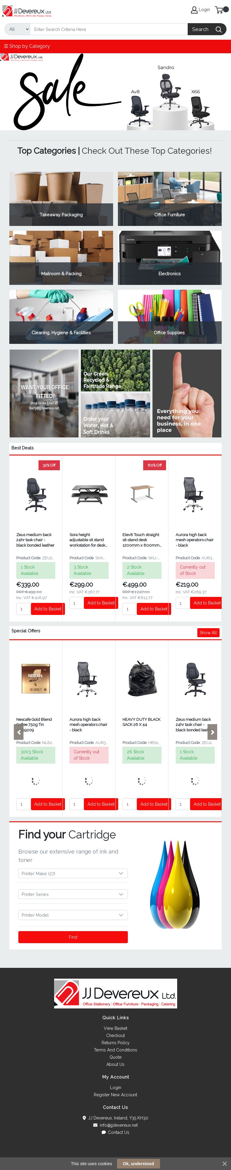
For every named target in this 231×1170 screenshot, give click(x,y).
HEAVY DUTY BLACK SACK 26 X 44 (141, 722)
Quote (115, 1057)
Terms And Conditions (115, 1050)
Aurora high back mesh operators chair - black (195, 540)
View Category (61, 199)
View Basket (115, 1028)
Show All (208, 632)
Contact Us (116, 1132)
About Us (115, 1064)
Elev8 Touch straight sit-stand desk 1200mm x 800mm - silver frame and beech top (140, 540)
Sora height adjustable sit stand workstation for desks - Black (88, 540)
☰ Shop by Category (27, 46)
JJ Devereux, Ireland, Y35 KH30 (116, 1118)
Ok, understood (138, 1163)
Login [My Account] (200, 10)
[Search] (109, 29)
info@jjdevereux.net (115, 1125)
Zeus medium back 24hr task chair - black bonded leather (35, 540)
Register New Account (115, 1094)
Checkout (115, 1035)
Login (115, 1087)
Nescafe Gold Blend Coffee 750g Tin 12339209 (34, 724)
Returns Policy (116, 1042)
